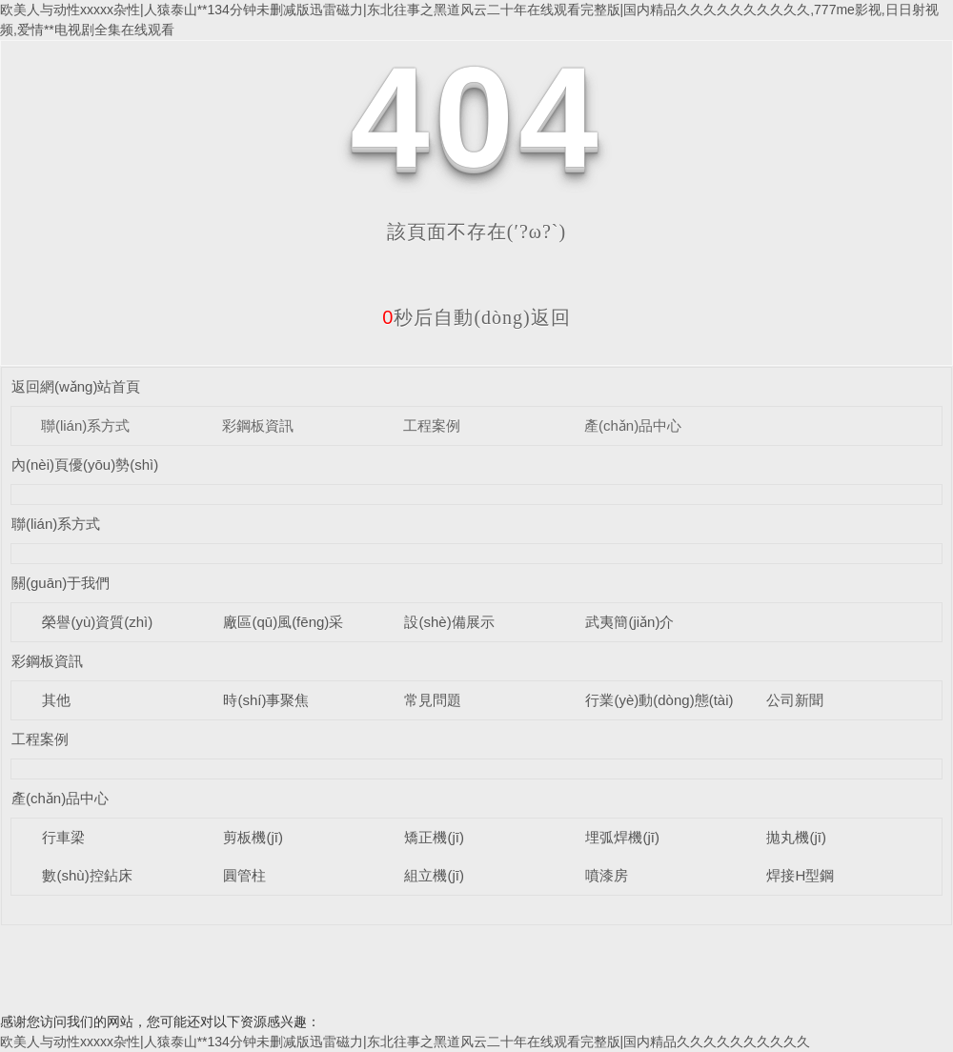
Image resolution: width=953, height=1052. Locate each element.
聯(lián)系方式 (85, 425)
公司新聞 (794, 700)
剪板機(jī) (253, 837)
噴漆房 (606, 875)
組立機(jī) (434, 875)
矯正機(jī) (434, 837)
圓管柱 (244, 875)
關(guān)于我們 (60, 583)
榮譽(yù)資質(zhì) (97, 622)
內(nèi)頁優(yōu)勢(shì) (84, 464)
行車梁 (63, 837)
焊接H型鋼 (800, 875)
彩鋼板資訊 (258, 425)
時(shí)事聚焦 (266, 700)
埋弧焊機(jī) (622, 837)
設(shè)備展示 (449, 622)
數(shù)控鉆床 (87, 875)
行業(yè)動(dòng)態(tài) (659, 700)
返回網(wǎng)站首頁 (76, 386)
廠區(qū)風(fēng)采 (283, 622)
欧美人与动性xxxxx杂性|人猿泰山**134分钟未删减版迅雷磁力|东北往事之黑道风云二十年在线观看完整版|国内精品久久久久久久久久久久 (405, 1041)
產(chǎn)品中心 (632, 425)
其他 (56, 700)
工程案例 (431, 425)
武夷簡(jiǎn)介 (629, 622)
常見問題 (432, 700)
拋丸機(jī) (796, 837)
